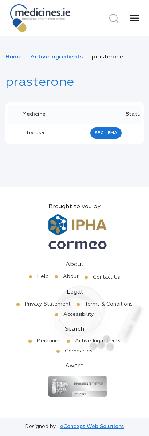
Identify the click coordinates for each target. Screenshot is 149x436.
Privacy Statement (48, 304)
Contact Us (106, 277)
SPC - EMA (106, 133)
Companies (79, 351)
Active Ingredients (56, 57)
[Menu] (135, 18)
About (71, 276)
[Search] (113, 18)
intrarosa (33, 132)
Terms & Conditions (109, 304)
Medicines (49, 340)
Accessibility (78, 314)
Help (43, 276)
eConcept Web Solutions (92, 426)
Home (13, 57)
